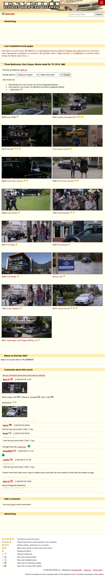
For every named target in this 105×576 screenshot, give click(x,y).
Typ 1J (34, 340)
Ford (54, 149)
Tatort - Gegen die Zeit (60, 53)
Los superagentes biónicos (46, 51)
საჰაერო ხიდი (17, 51)
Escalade (68, 117)
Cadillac (60, 117)
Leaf (60, 276)
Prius (65, 308)
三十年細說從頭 (76, 53)
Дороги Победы (65, 51)
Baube (5, 433)
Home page (10, 14)
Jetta (19, 340)
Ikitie (48, 53)
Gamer (5, 425)
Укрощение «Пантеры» (17, 53)
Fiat (7, 149)
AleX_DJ (23, 70)
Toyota (60, 308)
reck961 (6, 460)
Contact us (87, 570)
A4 (12, 117)
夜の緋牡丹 (29, 51)
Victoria (66, 149)
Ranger (14, 276)
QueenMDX (7, 451)
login (13, 504)
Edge (13, 245)
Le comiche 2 (33, 53)
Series (14, 213)
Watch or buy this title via (17, 359)
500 (11, 149)
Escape (64, 245)
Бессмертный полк (81, 51)
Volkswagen (11, 340)
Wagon (24, 340)
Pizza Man (6, 51)
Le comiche (88, 53)
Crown (59, 149)
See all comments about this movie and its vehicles (23, 375)
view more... (23, 56)
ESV (74, 117)
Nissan (55, 276)
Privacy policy (98, 570)
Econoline (65, 213)
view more (14, 89)
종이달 (42, 53)
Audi (8, 117)
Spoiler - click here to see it (15, 488)
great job (22, 447)
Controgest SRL (76, 570)
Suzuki (9, 308)
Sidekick (15, 308)
